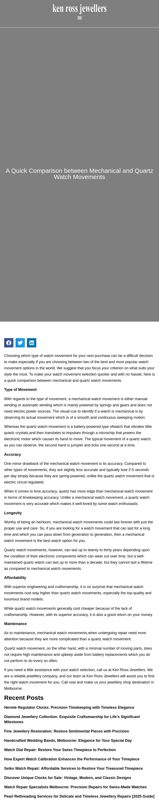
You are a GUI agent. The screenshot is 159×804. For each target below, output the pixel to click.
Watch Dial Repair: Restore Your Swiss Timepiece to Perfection (60, 750)
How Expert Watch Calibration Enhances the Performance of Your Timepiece (72, 759)
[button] (79, 17)
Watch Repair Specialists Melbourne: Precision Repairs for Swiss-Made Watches (75, 787)
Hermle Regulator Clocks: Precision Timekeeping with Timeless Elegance (69, 707)
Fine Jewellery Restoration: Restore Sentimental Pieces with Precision (66, 731)
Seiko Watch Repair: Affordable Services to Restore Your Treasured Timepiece (73, 768)
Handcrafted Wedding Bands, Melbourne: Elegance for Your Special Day (68, 740)
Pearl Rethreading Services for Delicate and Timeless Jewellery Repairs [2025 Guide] (79, 796)
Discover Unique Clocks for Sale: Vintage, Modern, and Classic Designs (67, 778)
